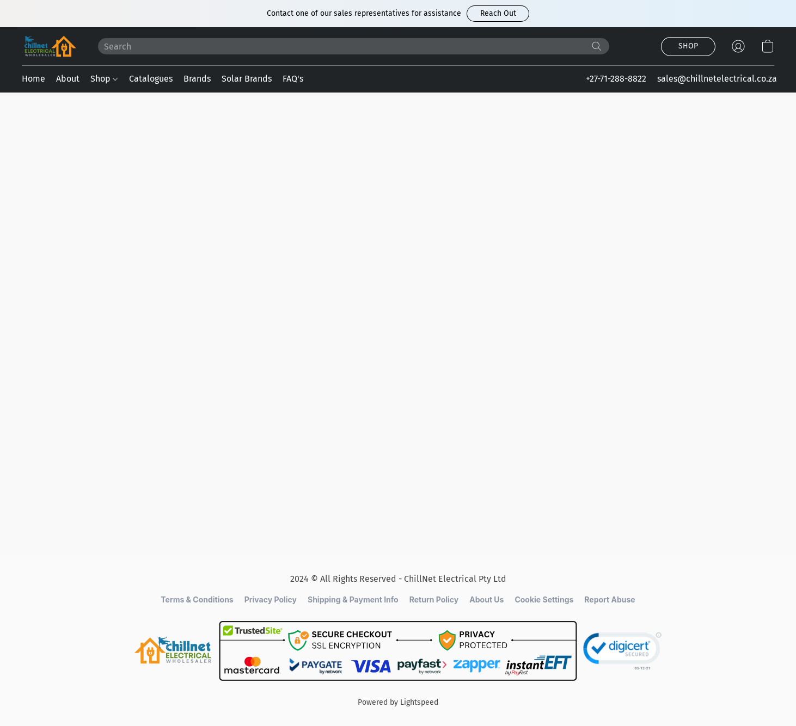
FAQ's (293, 78)
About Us (486, 599)
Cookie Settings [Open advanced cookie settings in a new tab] (544, 599)
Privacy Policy (270, 599)
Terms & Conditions (197, 599)
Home (33, 78)
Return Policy (434, 599)
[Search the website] (597, 46)
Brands (197, 78)
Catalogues (151, 78)
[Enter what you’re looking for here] (353, 46)
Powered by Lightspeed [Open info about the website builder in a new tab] (398, 702)
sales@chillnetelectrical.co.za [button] (717, 78)
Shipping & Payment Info (353, 599)
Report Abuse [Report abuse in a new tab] (609, 599)
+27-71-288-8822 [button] (616, 78)
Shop (104, 78)
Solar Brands (247, 78)
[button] (498, 13)
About (67, 78)
